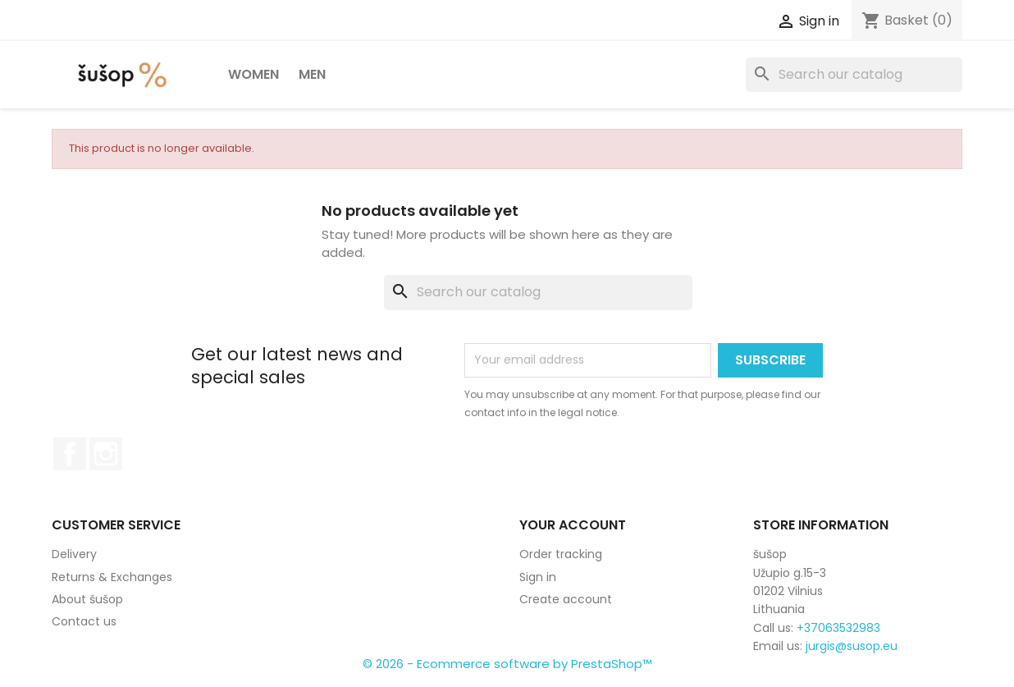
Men (312, 74)
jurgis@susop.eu (852, 646)
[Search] (854, 74)
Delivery (74, 554)
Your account (572, 524)
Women (253, 74)
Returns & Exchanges (112, 577)
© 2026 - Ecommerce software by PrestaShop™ (507, 663)
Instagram (105, 453)
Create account (565, 599)
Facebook (69, 453)
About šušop (87, 599)
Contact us (84, 621)
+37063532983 (838, 628)
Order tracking (560, 554)
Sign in (537, 577)
